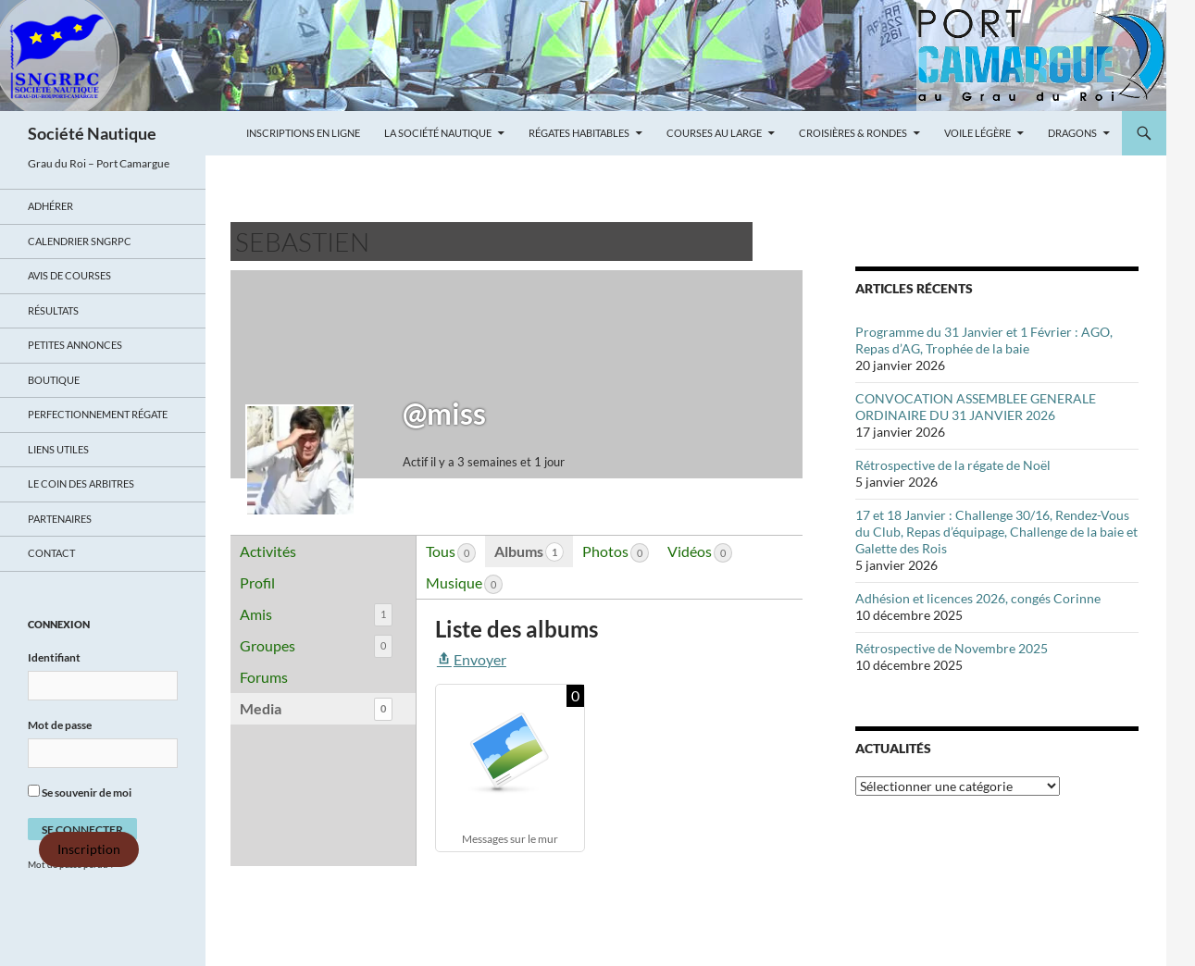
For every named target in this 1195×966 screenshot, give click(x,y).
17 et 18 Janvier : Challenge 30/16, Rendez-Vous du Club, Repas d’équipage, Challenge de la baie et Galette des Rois (996, 531)
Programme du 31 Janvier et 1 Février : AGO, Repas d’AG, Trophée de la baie (984, 340)
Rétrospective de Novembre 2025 (951, 648)
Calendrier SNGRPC (79, 241)
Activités (268, 551)
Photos (615, 552)
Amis (316, 614)
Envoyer (470, 659)
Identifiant (54, 657)
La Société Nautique (438, 133)
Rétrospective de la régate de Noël (953, 465)
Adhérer (50, 206)
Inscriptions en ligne (303, 133)
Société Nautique (92, 133)
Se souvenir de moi (79, 792)
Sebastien (302, 241)
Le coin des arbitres (81, 483)
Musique (464, 584)
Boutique (54, 380)
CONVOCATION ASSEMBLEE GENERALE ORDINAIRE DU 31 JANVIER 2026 (975, 406)
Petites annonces (75, 345)
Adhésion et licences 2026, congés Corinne (978, 598)
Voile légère (977, 133)
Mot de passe (60, 725)
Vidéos (699, 552)
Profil (257, 582)
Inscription (88, 849)
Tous (451, 552)
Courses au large (714, 133)
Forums (264, 677)
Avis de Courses (69, 275)
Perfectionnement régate (98, 414)
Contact (51, 553)
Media (316, 709)
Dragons (1072, 133)
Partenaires (60, 519)
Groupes (316, 646)
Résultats (53, 310)
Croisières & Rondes (853, 133)
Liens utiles (58, 449)
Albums (529, 552)
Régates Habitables (579, 133)
